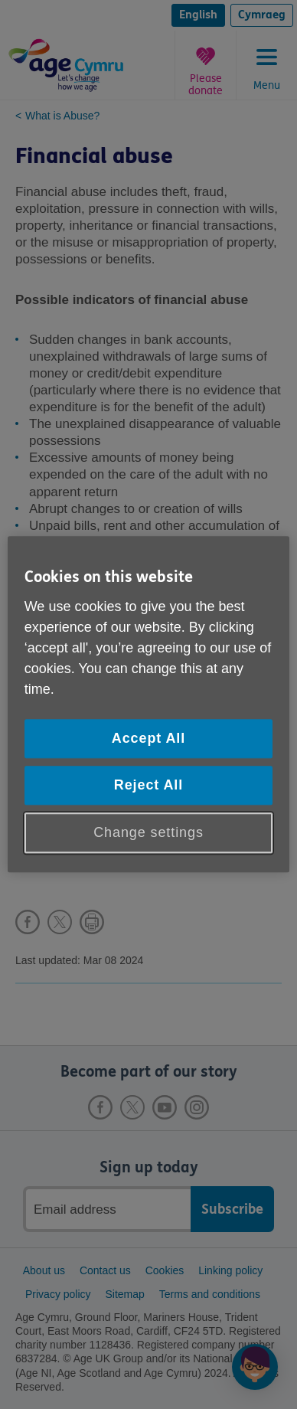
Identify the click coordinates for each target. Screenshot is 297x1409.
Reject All (148, 785)
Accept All (148, 738)
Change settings (148, 832)
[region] (149, 704)
